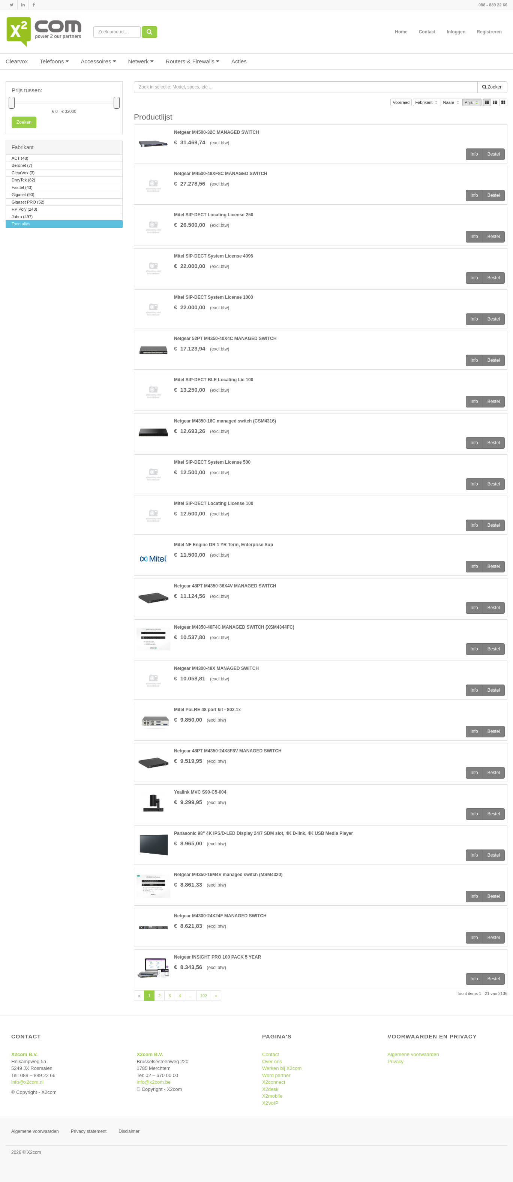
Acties (239, 61)
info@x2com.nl (27, 1082)
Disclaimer (129, 1131)
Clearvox (17, 61)
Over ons (272, 1061)
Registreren (489, 31)
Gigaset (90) (23, 195)
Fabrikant (427, 103)
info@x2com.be (154, 1082)
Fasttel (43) (22, 188)
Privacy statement (88, 1131)
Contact (427, 31)
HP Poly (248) (24, 210)
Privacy (396, 1061)
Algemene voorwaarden (413, 1054)
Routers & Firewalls (192, 61)
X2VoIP (270, 1103)
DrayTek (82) (23, 180)
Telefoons (54, 61)
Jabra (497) (22, 217)
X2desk (270, 1089)
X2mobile (272, 1096)
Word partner (276, 1075)
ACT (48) (20, 159)
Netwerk (141, 61)
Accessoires (98, 61)
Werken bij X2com (282, 1068)
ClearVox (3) (23, 173)
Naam (451, 103)
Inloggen (456, 31)
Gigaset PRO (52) (28, 202)
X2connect (273, 1082)
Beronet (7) (22, 166)
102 (203, 995)
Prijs (472, 103)
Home (401, 31)
